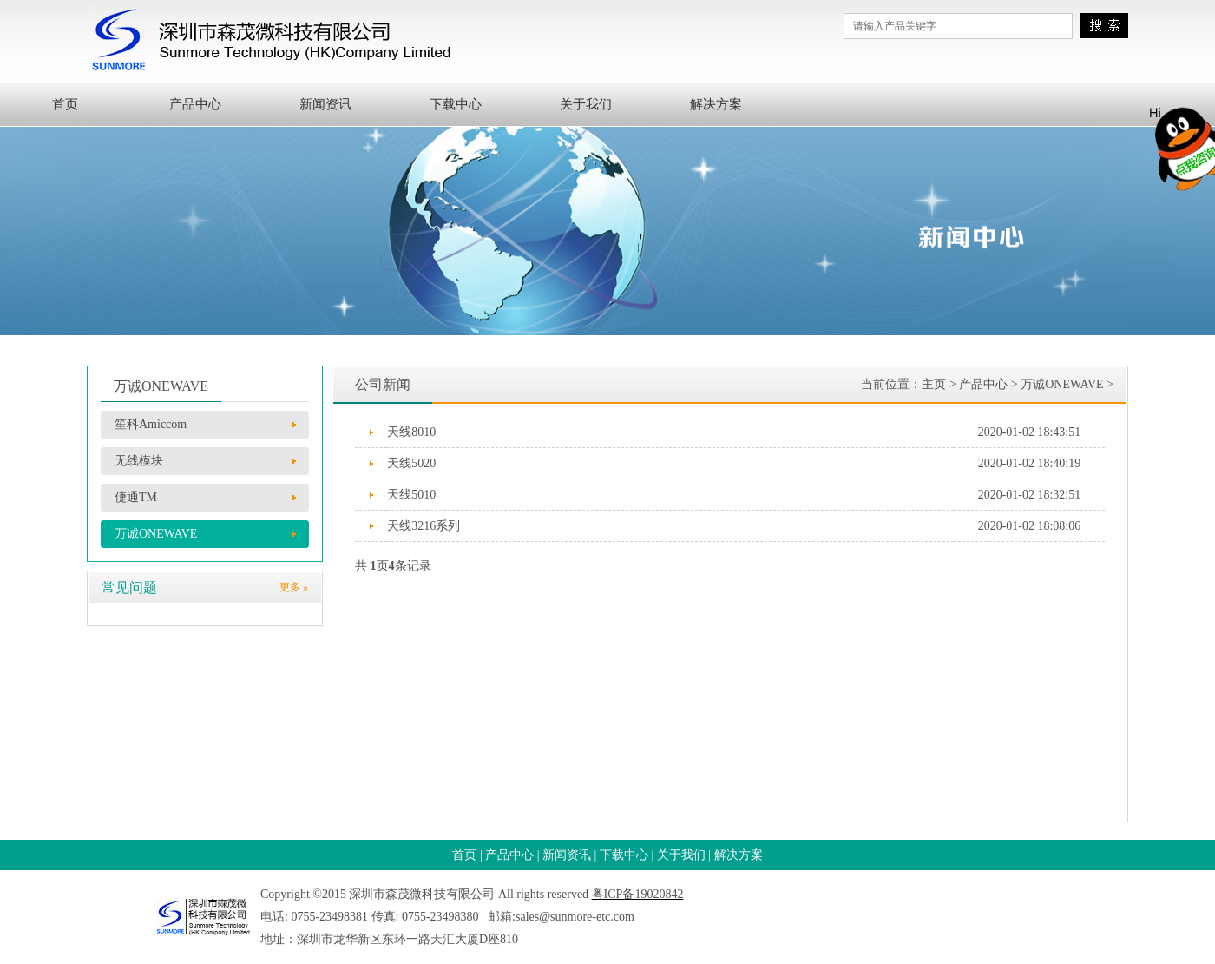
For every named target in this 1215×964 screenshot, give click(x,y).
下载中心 (456, 104)
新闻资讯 (325, 104)
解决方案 (716, 104)
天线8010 (411, 432)
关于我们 (586, 104)
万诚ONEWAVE (156, 533)
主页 (934, 384)
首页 (65, 104)
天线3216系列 (423, 525)
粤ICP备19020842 (638, 894)
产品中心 (195, 104)
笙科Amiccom (151, 424)
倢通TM (136, 497)
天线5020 (411, 463)
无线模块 (139, 460)
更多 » (293, 587)
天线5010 (411, 494)
